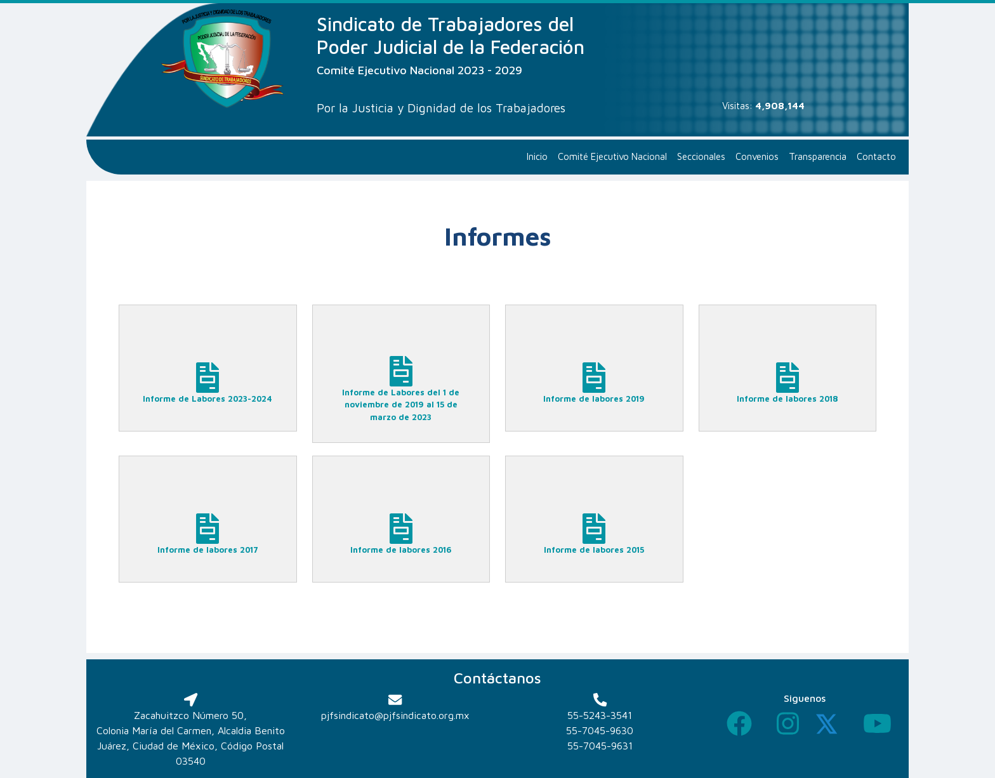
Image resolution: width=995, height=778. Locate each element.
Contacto (876, 156)
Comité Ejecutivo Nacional (612, 156)
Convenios (757, 156)
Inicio (537, 156)
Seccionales (701, 156)
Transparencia (818, 156)
